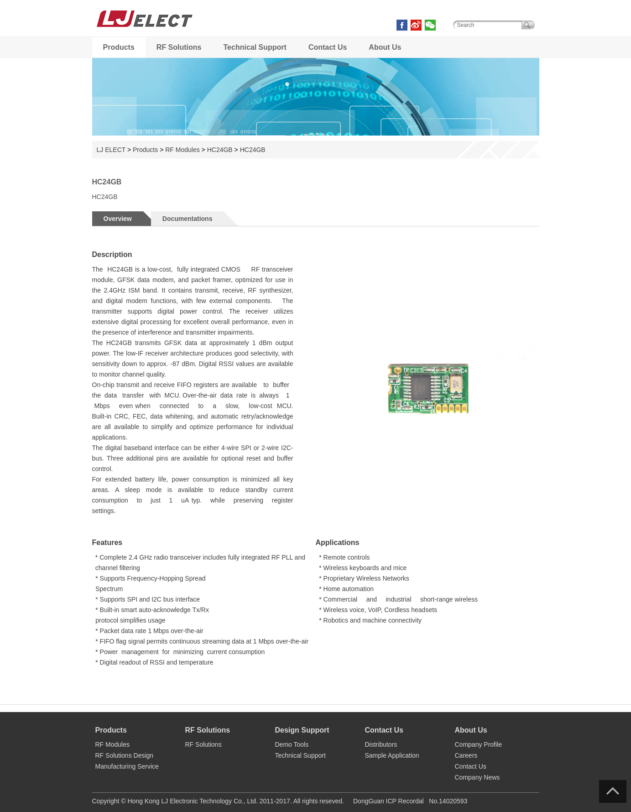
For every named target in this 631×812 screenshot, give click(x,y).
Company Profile (478, 744)
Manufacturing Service (127, 766)
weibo (416, 25)
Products (119, 47)
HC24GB (220, 149)
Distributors (381, 744)
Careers (466, 755)
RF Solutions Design (124, 755)
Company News (477, 777)
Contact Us (327, 47)
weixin (430, 25)
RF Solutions (179, 47)
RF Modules (182, 149)
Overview (118, 218)
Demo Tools (292, 744)
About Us (385, 47)
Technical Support (255, 47)
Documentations (187, 218)
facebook (401, 25)
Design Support (302, 730)
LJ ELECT (145, 31)
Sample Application (392, 755)
